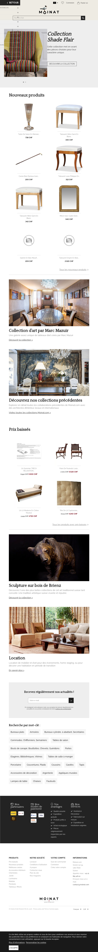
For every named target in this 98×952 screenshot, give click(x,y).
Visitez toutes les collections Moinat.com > (30, 412)
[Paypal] (34, 814)
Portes (68, 748)
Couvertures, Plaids (36, 765)
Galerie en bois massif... (29, 258)
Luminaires (13, 878)
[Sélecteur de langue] (77, 909)
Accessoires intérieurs (17, 870)
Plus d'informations (17, 942)
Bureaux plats (17, 732)
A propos (33, 867)
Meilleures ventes (15, 867)
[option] (49, 57)
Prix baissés (13, 862)
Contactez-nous (36, 870)
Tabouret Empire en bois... (69, 258)
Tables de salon (60, 740)
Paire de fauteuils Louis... (69, 468)
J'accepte (14, 948)
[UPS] (14, 818)
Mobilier (12, 881)
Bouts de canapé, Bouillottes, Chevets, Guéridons (35, 748)
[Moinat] (49, 900)
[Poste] (14, 812)
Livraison (33, 862)
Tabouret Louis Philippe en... (69, 176)
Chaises (37, 781)
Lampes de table (19, 781)
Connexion (70, 3)
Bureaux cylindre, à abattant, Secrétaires (64, 732)
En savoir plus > (16, 670)
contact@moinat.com (81, 885)
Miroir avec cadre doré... (69, 216)
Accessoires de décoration (24, 773)
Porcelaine (16, 765)
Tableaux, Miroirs (15, 887)
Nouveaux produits (16, 865)
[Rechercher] (49, 18)
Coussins (56, 765)
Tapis (81, 765)
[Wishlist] (62, 3)
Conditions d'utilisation (38, 865)
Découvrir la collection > (21, 340)
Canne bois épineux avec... (29, 176)
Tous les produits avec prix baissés (70, 524)
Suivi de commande (58, 862)
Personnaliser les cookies (36, 942)
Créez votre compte (58, 867)
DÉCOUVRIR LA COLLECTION (62, 64)
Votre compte (58, 858)
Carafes (70, 765)
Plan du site (34, 873)
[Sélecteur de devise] (86, 909)
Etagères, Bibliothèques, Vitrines (26, 756)
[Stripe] (42, 814)
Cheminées (13, 873)
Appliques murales (68, 773)
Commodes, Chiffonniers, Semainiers (29, 740)
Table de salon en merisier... (29, 134)
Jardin (11, 876)
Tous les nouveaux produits (74, 269)
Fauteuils (50, 781)
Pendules (12, 884)
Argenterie (48, 773)
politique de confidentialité (63, 709)
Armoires (34, 732)
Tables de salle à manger (60, 756)
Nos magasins (35, 876)
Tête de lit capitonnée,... (69, 510)
